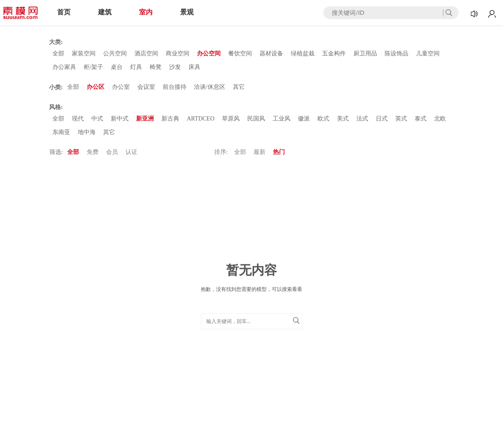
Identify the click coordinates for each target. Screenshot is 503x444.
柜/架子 (93, 67)
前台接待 (174, 87)
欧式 (323, 118)
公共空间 (115, 53)
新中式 (119, 118)
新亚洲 (145, 118)
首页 (64, 12)
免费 (92, 152)
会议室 (146, 87)
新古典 (170, 118)
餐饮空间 (240, 53)
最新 (259, 152)
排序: (221, 152)
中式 (97, 118)
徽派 (304, 118)
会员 (112, 152)
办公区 (95, 87)
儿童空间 (428, 53)
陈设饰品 (396, 53)
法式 (362, 118)
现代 (78, 118)
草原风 (231, 118)
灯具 (136, 67)
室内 (146, 12)
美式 (343, 118)
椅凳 (155, 67)
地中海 (87, 132)
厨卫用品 (365, 53)
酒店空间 (146, 53)
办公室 (121, 87)
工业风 (281, 118)
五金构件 (334, 53)
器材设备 (271, 53)
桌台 (117, 67)
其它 (239, 87)
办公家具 (64, 67)
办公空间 (209, 53)
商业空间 (177, 53)
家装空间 (84, 53)
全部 (58, 53)
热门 (279, 152)
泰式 (420, 118)
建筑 (105, 12)
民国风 (256, 118)
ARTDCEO (200, 118)
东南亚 (61, 132)
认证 (131, 152)
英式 (401, 118)
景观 (187, 12)
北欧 (440, 118)
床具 (194, 67)
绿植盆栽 (302, 53)
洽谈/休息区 (209, 87)
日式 (382, 118)
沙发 (175, 67)
